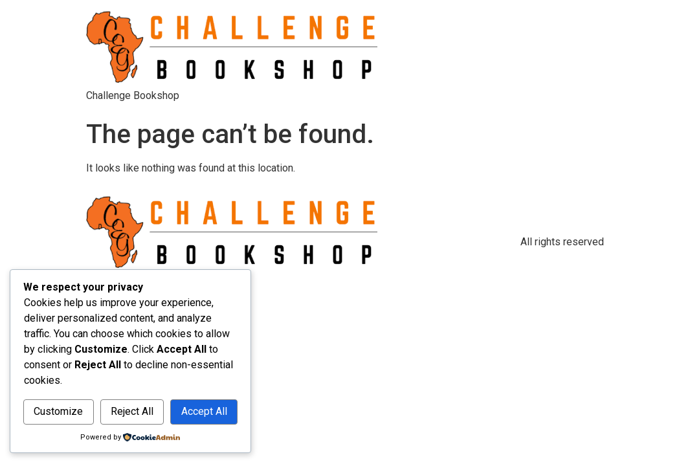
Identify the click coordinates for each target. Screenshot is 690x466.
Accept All (204, 411)
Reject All (132, 411)
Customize (58, 411)
